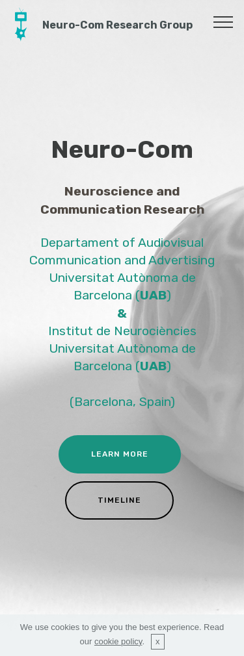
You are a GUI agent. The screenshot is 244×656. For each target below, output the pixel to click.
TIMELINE (119, 500)
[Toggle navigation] (223, 21)
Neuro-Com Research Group (117, 25)
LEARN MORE (119, 454)
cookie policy (118, 641)
